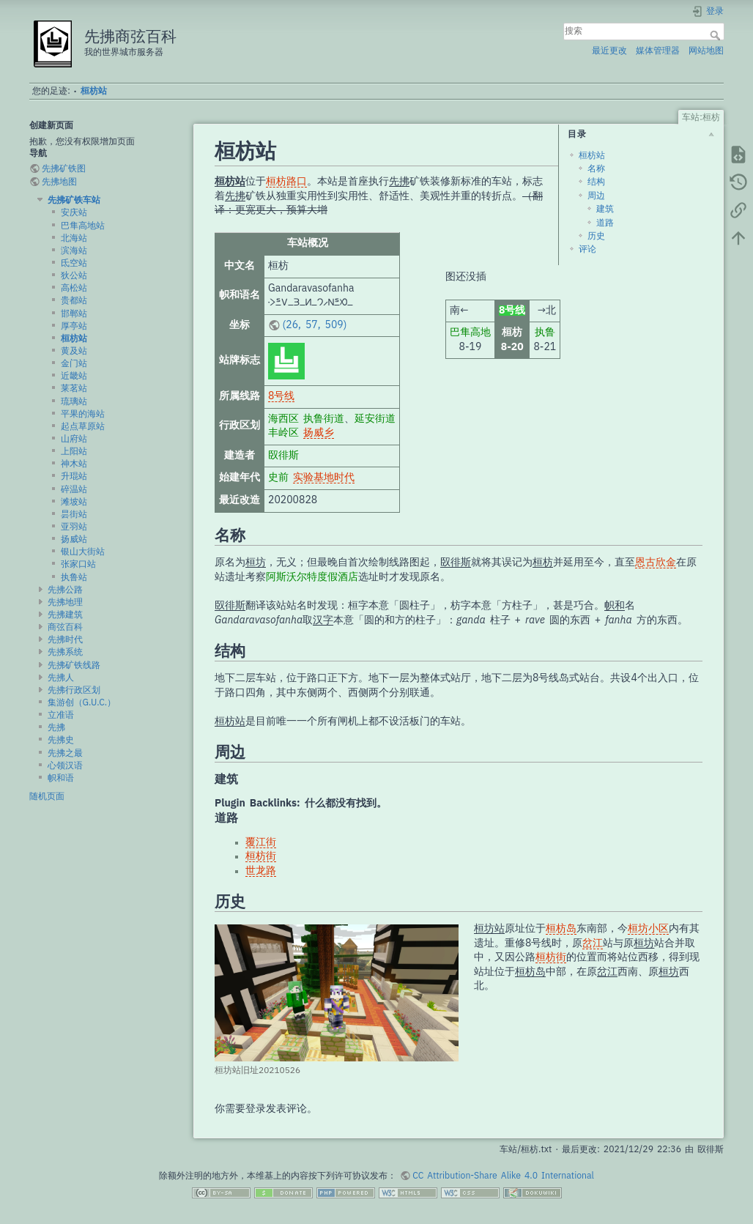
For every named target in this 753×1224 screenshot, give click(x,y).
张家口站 (78, 564)
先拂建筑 (65, 614)
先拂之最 (65, 753)
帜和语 (61, 778)
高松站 (74, 287)
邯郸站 (74, 313)
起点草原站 (83, 426)
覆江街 (260, 842)
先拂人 (61, 677)
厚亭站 (74, 326)
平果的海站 (83, 413)
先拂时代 (65, 639)
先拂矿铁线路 (74, 665)
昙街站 (74, 514)
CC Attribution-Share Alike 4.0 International (503, 1175)
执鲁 (545, 332)
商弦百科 (65, 627)
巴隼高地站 (83, 225)
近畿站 (74, 375)
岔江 (592, 943)
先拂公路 (65, 589)
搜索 (717, 35)
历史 (596, 235)
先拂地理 (65, 602)
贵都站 (74, 300)
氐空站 (74, 263)
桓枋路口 (286, 182)
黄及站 (74, 350)
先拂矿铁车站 (74, 200)
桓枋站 (94, 90)
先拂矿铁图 (64, 168)
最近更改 (609, 50)
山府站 (74, 438)
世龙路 (260, 871)
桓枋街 (260, 856)
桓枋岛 (561, 929)
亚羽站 (74, 526)
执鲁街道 (323, 419)
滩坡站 (74, 501)
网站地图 (706, 50)
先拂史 (61, 739)
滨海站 (74, 250)
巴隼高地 (470, 332)
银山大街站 (83, 551)
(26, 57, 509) (315, 325)
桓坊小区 (648, 929)
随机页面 (46, 796)
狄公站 (74, 275)
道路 (605, 222)
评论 (587, 249)
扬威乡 (318, 433)
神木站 (74, 463)
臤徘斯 (283, 455)
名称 (596, 168)
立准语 (61, 715)
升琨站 (74, 476)
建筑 (605, 208)
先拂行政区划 (74, 690)
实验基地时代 (324, 477)
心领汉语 (65, 765)
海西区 (283, 419)
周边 (596, 195)
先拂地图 (59, 181)
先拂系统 (65, 652)
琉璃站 (74, 401)
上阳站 (74, 451)
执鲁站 (74, 577)
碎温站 (74, 489)
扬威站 (74, 539)
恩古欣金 (655, 562)
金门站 (74, 363)
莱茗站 (74, 388)
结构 (596, 181)
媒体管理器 (658, 50)
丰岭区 (283, 433)
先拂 (56, 727)
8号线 (281, 396)
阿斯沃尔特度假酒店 (312, 577)
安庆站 (74, 212)
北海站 (74, 238)
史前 (278, 477)
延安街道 (375, 419)
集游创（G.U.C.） (82, 702)
